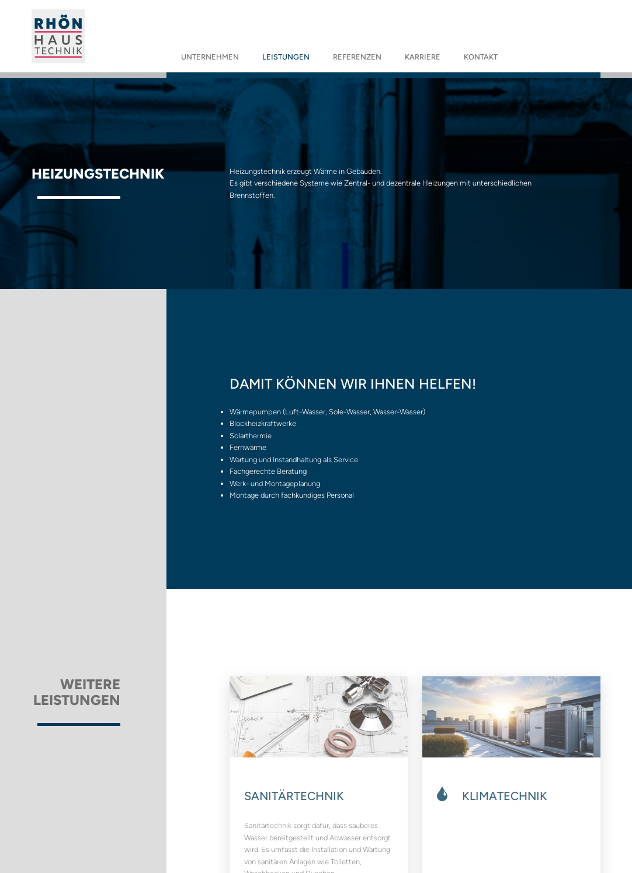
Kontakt (481, 57)
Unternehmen (210, 57)
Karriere (422, 57)
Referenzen (357, 57)
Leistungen (286, 57)
